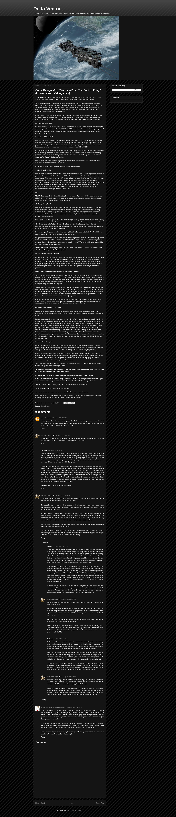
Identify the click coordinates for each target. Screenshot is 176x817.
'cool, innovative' (53, 294)
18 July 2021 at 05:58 (62, 435)
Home (70, 803)
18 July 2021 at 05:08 (59, 418)
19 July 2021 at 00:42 (55, 450)
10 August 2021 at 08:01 (74, 707)
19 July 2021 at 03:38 (62, 495)
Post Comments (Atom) (74, 810)
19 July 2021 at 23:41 (68, 676)
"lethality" (43, 302)
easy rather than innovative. (77, 304)
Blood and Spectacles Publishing (53, 707)
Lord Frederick (46, 418)
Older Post (100, 803)
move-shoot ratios (53, 302)
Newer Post (40, 803)
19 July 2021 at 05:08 (61, 546)
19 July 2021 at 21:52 (61, 639)
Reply (43, 428)
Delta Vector (47, 8)
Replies (45, 542)
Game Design (45, 406)
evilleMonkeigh (46, 435)
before (53, 319)
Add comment (41, 742)
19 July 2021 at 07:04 (68, 599)
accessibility (81, 97)
